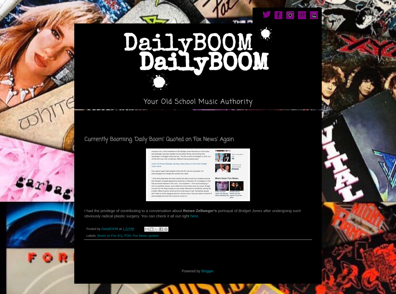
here (193, 216)
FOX (128, 236)
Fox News (140, 236)
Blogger (207, 271)
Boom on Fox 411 (109, 236)
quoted (153, 236)
